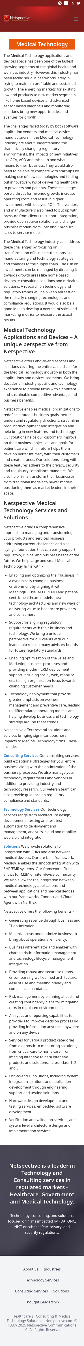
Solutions (12, 846)
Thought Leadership (42, 1302)
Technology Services (21, 809)
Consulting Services (21, 755)
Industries (52, 1269)
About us (30, 1269)
